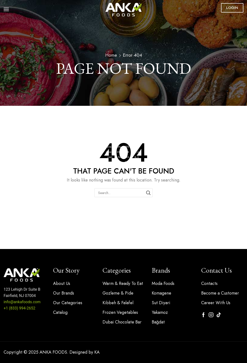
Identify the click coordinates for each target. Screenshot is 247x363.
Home (111, 55)
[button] (6, 9)
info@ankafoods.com (22, 302)
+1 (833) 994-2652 (19, 308)
